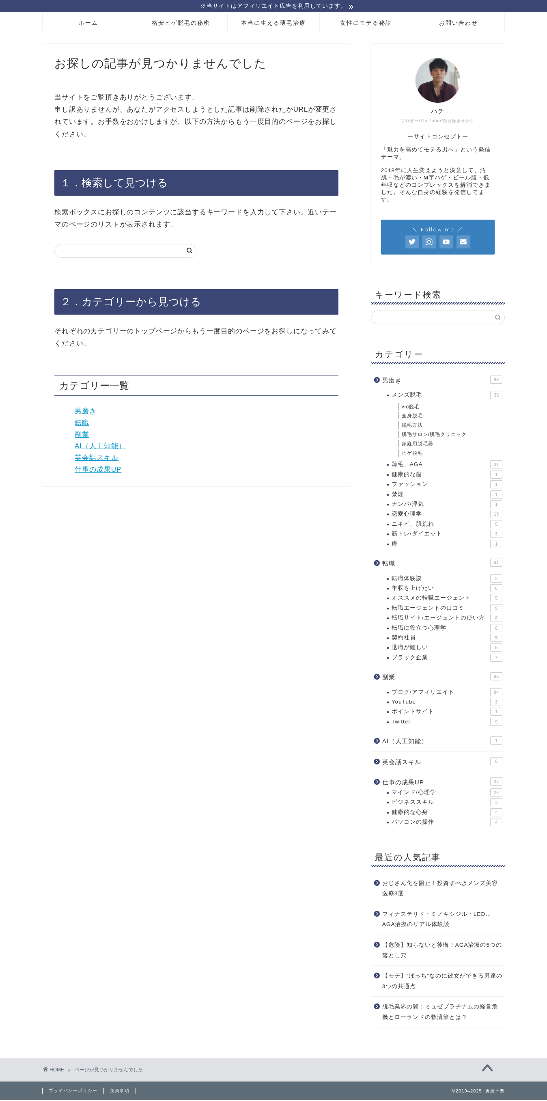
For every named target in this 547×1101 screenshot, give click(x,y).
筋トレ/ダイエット (447, 535)
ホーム (88, 24)
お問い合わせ (458, 24)
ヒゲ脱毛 (412, 454)
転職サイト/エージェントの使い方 (447, 619)
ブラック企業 (447, 659)
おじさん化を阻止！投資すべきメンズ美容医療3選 (440, 889)
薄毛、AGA (447, 466)
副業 (82, 435)
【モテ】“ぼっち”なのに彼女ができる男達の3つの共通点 (442, 982)
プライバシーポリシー (73, 1091)
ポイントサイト (447, 713)
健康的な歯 (447, 476)
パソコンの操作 (447, 823)
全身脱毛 (412, 417)
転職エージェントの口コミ (447, 609)
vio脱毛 (411, 408)
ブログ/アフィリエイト (447, 693)
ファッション (447, 485)
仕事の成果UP (98, 471)
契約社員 (447, 639)
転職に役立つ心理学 (447, 629)
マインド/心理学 (447, 794)
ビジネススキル (447, 803)
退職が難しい (447, 649)
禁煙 (447, 496)
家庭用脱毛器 (417, 445)
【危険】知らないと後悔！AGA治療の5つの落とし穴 (442, 951)
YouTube (447, 703)
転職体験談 (447, 579)
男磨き (86, 412)
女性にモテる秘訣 (366, 24)
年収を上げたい (447, 589)
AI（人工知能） (100, 447)
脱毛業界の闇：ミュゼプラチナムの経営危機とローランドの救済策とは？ (440, 1013)
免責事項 (119, 1091)
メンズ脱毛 (447, 396)
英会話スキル (96, 459)
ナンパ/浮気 (447, 505)
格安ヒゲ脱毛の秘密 (181, 24)
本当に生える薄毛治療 (273, 24)
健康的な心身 (447, 814)
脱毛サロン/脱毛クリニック (434, 435)
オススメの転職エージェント (447, 599)
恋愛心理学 (447, 515)
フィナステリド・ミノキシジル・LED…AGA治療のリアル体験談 (436, 920)
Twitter (447, 723)
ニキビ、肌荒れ (447, 525)
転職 (82, 424)
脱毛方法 (412, 426)
